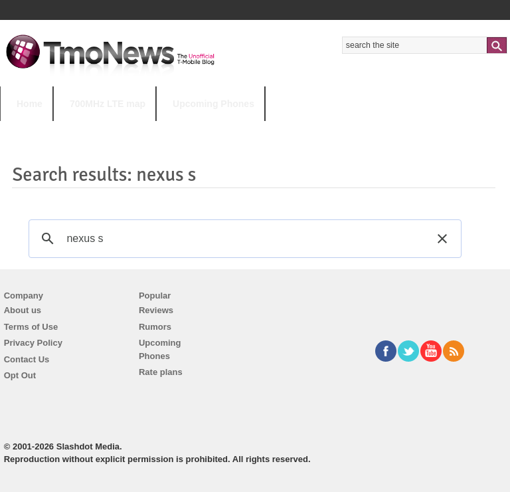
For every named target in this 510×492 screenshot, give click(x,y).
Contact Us (27, 359)
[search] (243, 239)
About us (22, 310)
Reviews (156, 310)
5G (92, 130)
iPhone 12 (154, 130)
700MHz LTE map (107, 103)
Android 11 (232, 130)
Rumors (155, 327)
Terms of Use (31, 327)
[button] (442, 239)
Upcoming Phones (213, 103)
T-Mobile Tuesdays (327, 130)
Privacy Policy (33, 343)
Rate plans (161, 372)
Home (29, 103)
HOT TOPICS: (33, 130)
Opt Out (20, 375)
